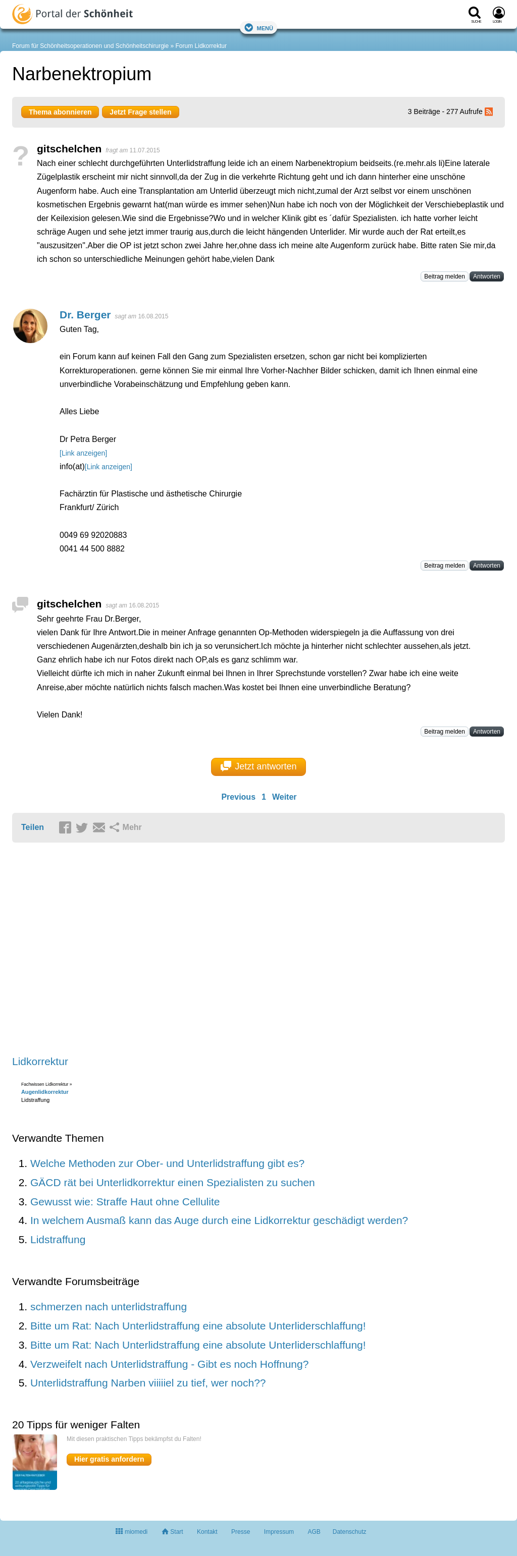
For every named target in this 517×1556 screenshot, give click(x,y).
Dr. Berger (85, 314)
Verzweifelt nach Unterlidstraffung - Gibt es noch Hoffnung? (169, 1364)
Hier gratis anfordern (109, 1459)
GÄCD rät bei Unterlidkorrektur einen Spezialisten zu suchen (172, 1182)
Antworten (486, 276)
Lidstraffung (57, 1239)
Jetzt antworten (259, 766)
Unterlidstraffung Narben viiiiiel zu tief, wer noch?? (148, 1382)
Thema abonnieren (60, 112)
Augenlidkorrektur (45, 1092)
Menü (258, 27)
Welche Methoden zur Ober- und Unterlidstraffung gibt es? (167, 1163)
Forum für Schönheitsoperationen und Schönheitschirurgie (90, 45)
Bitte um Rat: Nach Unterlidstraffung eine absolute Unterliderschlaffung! (198, 1325)
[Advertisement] (168, 950)
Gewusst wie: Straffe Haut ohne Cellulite (125, 1201)
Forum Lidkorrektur (201, 45)
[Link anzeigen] (83, 453)
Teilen (32, 827)
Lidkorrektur (40, 1061)
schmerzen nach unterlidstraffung (108, 1306)
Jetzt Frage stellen (140, 112)
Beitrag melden (444, 276)
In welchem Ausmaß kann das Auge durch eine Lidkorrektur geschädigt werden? (219, 1220)
